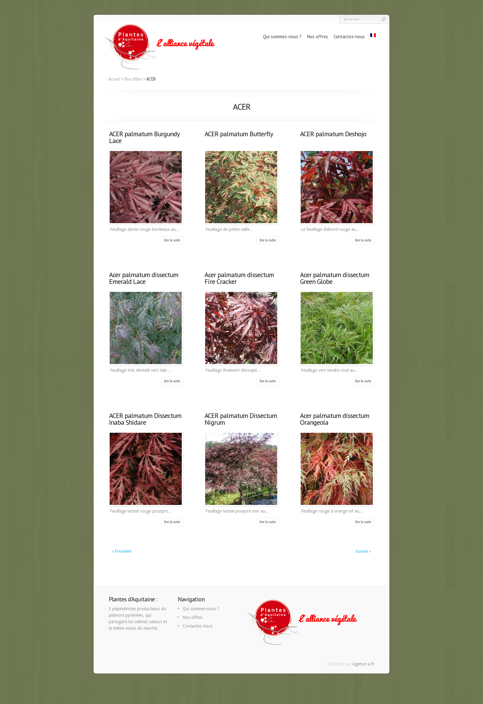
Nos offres (317, 36)
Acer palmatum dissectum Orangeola (334, 419)
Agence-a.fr (363, 663)
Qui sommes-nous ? (282, 36)
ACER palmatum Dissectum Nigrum (241, 419)
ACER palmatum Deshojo (333, 133)
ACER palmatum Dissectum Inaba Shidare (145, 419)
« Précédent (122, 551)
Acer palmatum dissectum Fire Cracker (239, 278)
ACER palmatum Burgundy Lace (144, 137)
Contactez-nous (349, 36)
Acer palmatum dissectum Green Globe (334, 278)
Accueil (114, 79)
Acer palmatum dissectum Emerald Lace (143, 278)
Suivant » (363, 551)
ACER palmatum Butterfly (239, 133)
